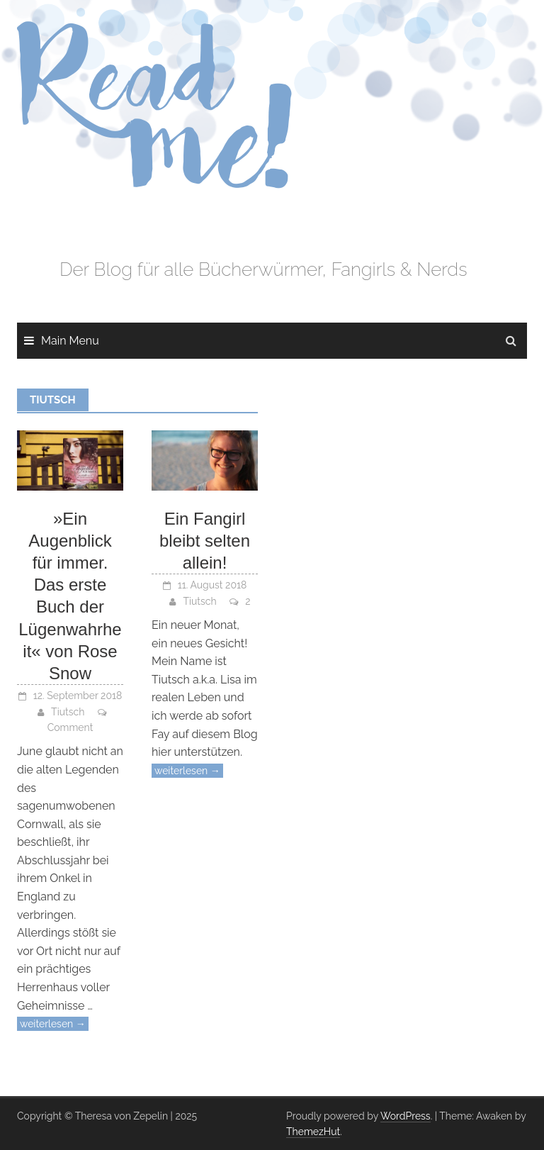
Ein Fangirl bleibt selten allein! (204, 540)
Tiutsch (67, 712)
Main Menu (70, 340)
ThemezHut (313, 1131)
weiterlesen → (53, 1023)
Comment (70, 727)
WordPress (405, 1116)
